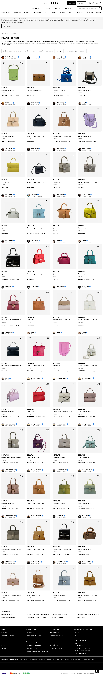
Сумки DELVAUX (6, 614)
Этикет (3, 645)
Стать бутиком (54, 645)
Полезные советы (31, 648)
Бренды (26, 12)
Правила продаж (64, 673)
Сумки (70, 12)
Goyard (41, 659)
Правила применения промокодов (37, 651)
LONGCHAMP (60, 659)
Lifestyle (68, 8)
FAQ (75, 635)
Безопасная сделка (32, 639)
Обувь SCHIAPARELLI (59, 617)
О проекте (4, 632)
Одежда (62, 12)
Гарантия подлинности (33, 635)
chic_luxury (35, 57)
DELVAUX (4, 88)
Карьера (4, 648)
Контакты (77, 632)
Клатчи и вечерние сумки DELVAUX (39, 614)
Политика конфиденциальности (86, 673)
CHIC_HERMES (10, 562)
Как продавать (55, 632)
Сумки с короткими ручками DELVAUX (89, 614)
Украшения (80, 12)
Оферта (73, 673)
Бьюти (46, 12)
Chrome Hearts (23, 659)
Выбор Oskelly (6, 12)
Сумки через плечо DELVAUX (36, 617)
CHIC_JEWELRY (36, 378)
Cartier (54, 659)
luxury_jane (60, 57)
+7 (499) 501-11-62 (80, 645)
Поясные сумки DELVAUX (60, 614)
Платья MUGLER (82, 617)
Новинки (17, 12)
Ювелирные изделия (94, 12)
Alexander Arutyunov (81, 659)
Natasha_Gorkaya (11, 57)
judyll (84, 103)
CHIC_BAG (8, 286)
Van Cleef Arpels (33, 659)
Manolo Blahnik (69, 659)
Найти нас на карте (80, 653)
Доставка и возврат (32, 642)
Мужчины (47, 8)
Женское (4, 33)
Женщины (36, 8)
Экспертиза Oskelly (56, 635)
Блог (3, 642)
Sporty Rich (91, 659)
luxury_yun (85, 57)
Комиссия (53, 642)
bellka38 (34, 194)
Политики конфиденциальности (44, 20)
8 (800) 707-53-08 (80, 640)
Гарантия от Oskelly (7, 635)
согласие (89, 20)
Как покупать (30, 632)
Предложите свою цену (33, 645)
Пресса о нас (5, 639)
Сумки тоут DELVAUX (8, 617)
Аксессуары (37, 12)
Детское (58, 8)
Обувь (54, 12)
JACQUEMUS (47, 659)
